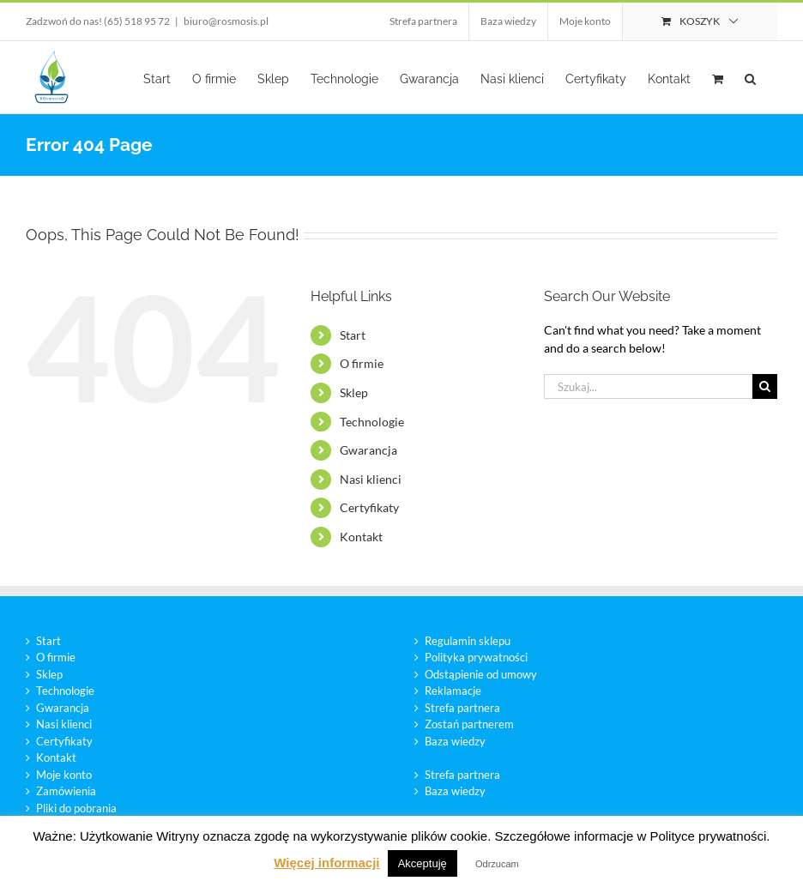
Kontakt (361, 536)
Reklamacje (453, 690)
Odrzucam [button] (497, 864)
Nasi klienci (371, 479)
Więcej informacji (326, 862)
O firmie (361, 363)
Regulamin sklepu (467, 641)
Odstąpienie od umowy (481, 674)
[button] (750, 77)
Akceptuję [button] (422, 863)
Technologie (372, 421)
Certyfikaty (369, 507)
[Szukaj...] (648, 386)
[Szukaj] (764, 386)
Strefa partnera (462, 708)
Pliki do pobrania (76, 808)
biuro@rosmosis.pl (226, 21)
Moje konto (64, 774)
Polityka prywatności (476, 657)
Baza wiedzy (455, 741)
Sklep (354, 392)
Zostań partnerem (469, 724)
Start (352, 335)
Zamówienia (66, 791)
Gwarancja (368, 450)
